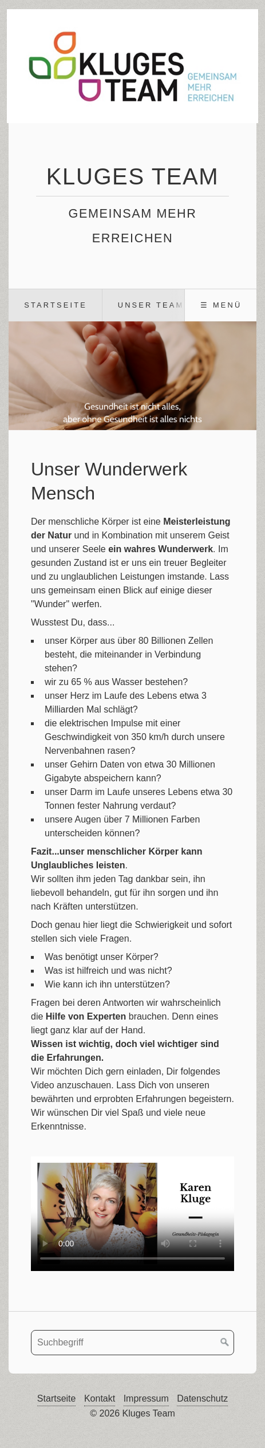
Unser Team (151, 305)
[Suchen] (225, 1342)
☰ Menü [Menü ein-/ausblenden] (221, 305)
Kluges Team (132, 176)
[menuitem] (55, 305)
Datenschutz (202, 1398)
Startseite (55, 305)
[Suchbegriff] (132, 1342)
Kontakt (99, 1398)
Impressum (146, 1398)
